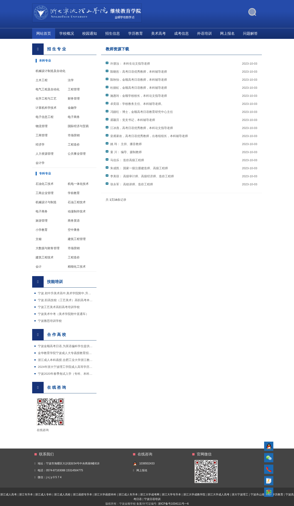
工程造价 (74, 144)
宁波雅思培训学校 (50, 321)
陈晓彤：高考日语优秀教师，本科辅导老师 (138, 71)
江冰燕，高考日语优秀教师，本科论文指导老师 (141, 128)
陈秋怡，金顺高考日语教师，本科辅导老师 (138, 79)
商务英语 (74, 220)
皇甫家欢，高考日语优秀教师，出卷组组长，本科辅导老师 (149, 136)
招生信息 (112, 33)
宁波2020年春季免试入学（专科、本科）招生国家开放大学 (77, 373)
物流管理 (42, 126)
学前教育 (74, 193)
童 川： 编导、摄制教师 (126, 152)
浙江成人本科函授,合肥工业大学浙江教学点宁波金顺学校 (75, 360)
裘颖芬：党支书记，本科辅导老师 (132, 120)
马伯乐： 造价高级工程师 (127, 160)
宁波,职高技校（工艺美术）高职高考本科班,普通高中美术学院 (79, 300)
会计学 (40, 163)
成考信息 (181, 33)
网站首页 (43, 33)
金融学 (72, 107)
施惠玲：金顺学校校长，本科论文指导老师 (138, 95)
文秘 (39, 239)
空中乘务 (74, 230)
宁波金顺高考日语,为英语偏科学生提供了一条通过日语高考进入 (80, 346)
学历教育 (135, 33)
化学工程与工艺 (46, 98)
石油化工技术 (45, 184)
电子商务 (74, 117)
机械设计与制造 (46, 202)
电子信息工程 (45, 117)
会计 (39, 266)
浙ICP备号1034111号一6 (173, 503)
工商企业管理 (45, 193)
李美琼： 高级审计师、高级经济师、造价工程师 (142, 176)
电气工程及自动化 (47, 89)
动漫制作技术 (77, 211)
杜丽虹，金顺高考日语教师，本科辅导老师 (138, 87)
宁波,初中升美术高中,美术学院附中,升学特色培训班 (72, 293)
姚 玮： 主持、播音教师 (126, 144)
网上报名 (227, 33)
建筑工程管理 (77, 239)
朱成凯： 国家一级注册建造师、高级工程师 (139, 168)
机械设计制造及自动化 (50, 71)
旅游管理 (42, 220)
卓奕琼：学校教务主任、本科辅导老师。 (137, 104)
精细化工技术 (77, 266)
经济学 (40, 144)
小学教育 (42, 230)
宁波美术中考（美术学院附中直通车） (63, 314)
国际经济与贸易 (78, 126)
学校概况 (66, 33)
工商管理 (42, 135)
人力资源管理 (45, 153)
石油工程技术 (77, 202)
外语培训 (204, 33)
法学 (71, 80)
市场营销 (74, 135)
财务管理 (74, 98)
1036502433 (147, 463)
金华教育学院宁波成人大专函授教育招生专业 (68, 353)
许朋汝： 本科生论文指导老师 (130, 63)
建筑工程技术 (45, 257)
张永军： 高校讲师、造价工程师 (131, 184)
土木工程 (42, 80)
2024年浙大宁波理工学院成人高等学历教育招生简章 (72, 367)
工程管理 (74, 89)
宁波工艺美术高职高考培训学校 (59, 307)
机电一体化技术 (78, 184)
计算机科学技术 (46, 107)
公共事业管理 (77, 153)
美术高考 (158, 33)
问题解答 (250, 33)
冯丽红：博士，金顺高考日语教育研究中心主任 (141, 112)
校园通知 (89, 33)
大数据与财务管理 (47, 248)
